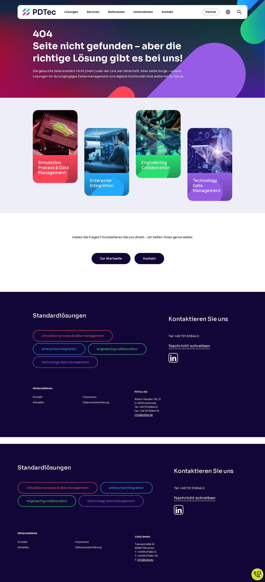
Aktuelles (38, 402)
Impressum (90, 397)
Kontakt (37, 397)
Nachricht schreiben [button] (189, 345)
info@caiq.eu (145, 559)
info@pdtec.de (144, 414)
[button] (111, 258)
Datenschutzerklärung (96, 402)
